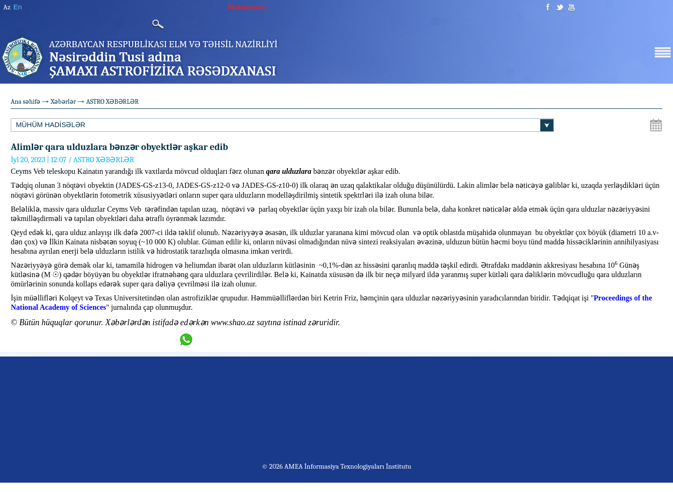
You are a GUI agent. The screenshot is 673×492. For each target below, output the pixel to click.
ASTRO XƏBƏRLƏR (112, 102)
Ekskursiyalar (247, 7)
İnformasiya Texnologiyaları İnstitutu (357, 466)
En (17, 7)
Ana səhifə (25, 102)
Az (6, 7)
